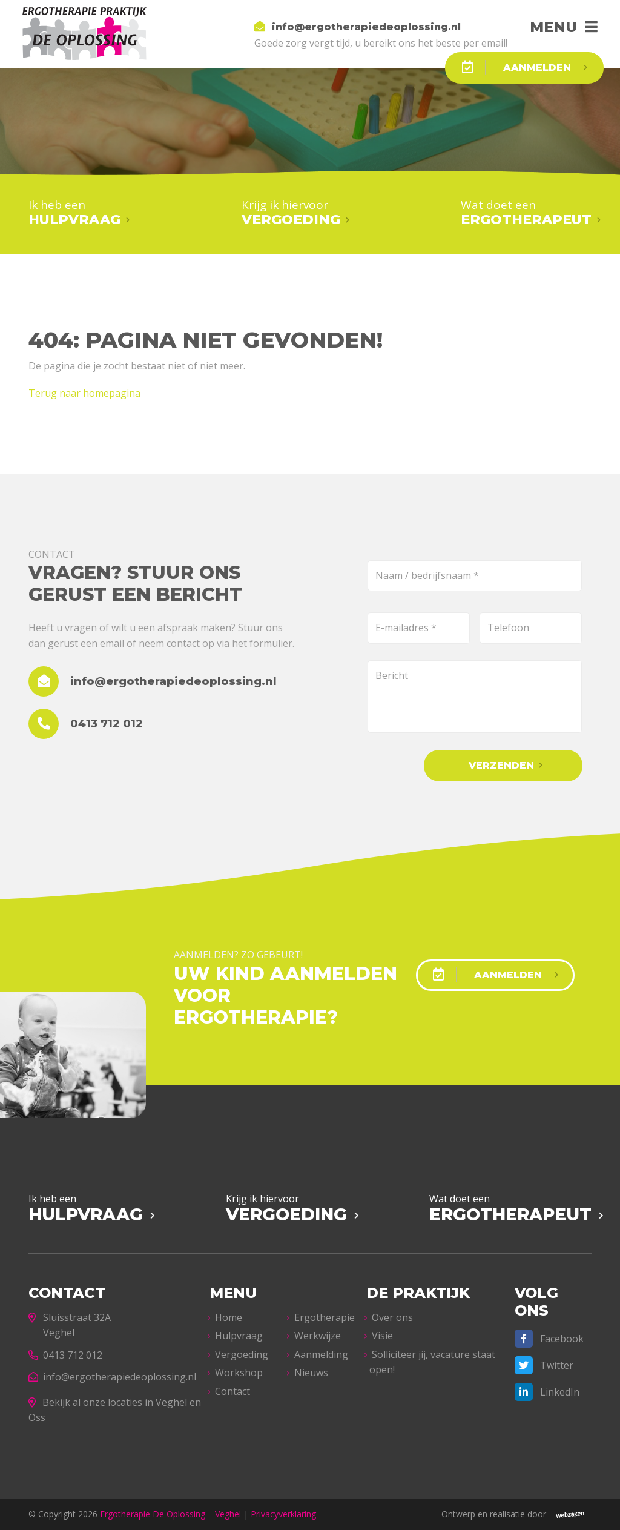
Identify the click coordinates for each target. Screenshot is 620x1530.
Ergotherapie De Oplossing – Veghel (170, 1514)
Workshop (239, 1372)
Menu (553, 27)
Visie (382, 1335)
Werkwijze (317, 1335)
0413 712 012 (65, 1355)
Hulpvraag (239, 1335)
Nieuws (311, 1372)
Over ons (392, 1317)
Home (228, 1317)
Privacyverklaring (283, 1514)
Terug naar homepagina (84, 393)
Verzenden (501, 765)
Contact (232, 1391)
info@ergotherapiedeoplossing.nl (112, 1376)
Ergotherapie (324, 1317)
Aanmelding (321, 1354)
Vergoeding (241, 1354)
